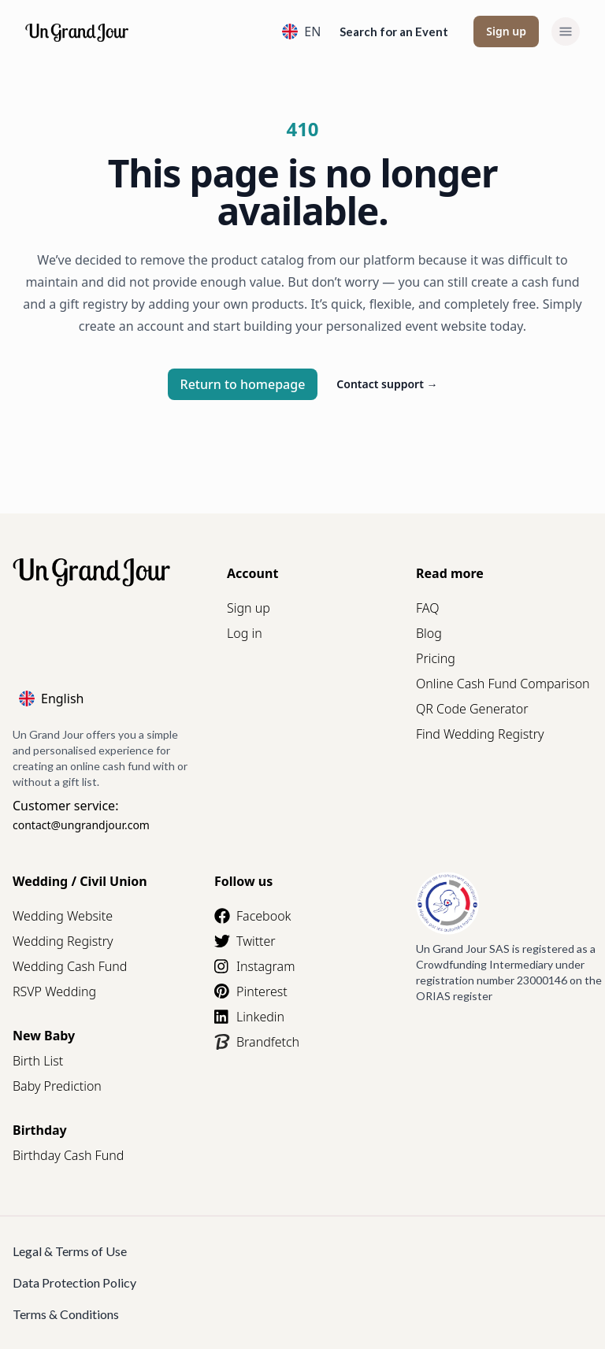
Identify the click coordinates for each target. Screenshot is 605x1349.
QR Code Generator (472, 708)
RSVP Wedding (54, 991)
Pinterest (251, 991)
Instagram (254, 966)
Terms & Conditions (66, 1313)
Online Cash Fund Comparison (503, 683)
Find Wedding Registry (480, 734)
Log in (244, 633)
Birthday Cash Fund (68, 1155)
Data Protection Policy (74, 1282)
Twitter (245, 941)
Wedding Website (63, 916)
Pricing (435, 658)
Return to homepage (243, 384)
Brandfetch (256, 1042)
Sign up (506, 31)
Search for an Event (394, 31)
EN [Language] (301, 31)
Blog (429, 633)
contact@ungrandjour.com (81, 824)
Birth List (38, 1060)
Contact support (386, 383)
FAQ (427, 608)
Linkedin (249, 1016)
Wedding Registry (63, 941)
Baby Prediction (57, 1086)
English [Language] (51, 698)
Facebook (252, 916)
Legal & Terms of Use (70, 1250)
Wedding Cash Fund (70, 966)
